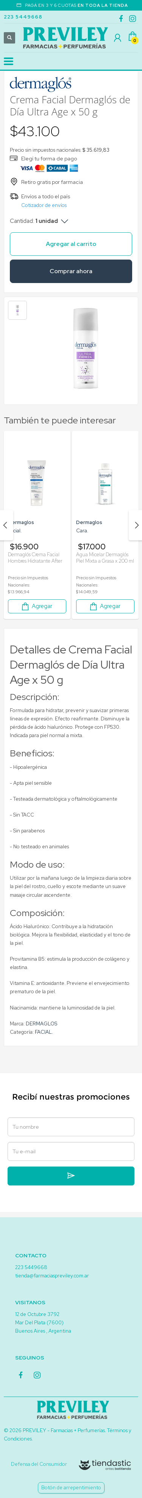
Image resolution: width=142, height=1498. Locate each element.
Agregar (36, 606)
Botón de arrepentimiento (71, 1487)
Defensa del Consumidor (39, 1464)
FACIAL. (44, 1032)
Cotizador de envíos (44, 205)
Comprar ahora (71, 271)
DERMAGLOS (41, 1023)
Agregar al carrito (71, 244)
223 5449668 (23, 17)
